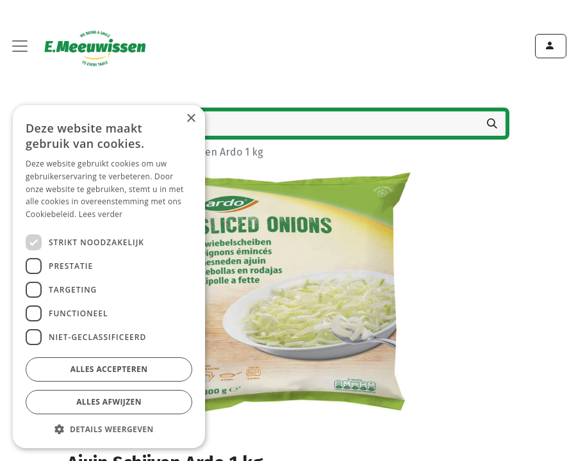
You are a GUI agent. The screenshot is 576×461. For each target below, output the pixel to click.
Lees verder (101, 214)
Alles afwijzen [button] (109, 401)
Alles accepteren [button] (109, 369)
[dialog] (109, 276)
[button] (109, 429)
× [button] (190, 119)
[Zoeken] (492, 123)
